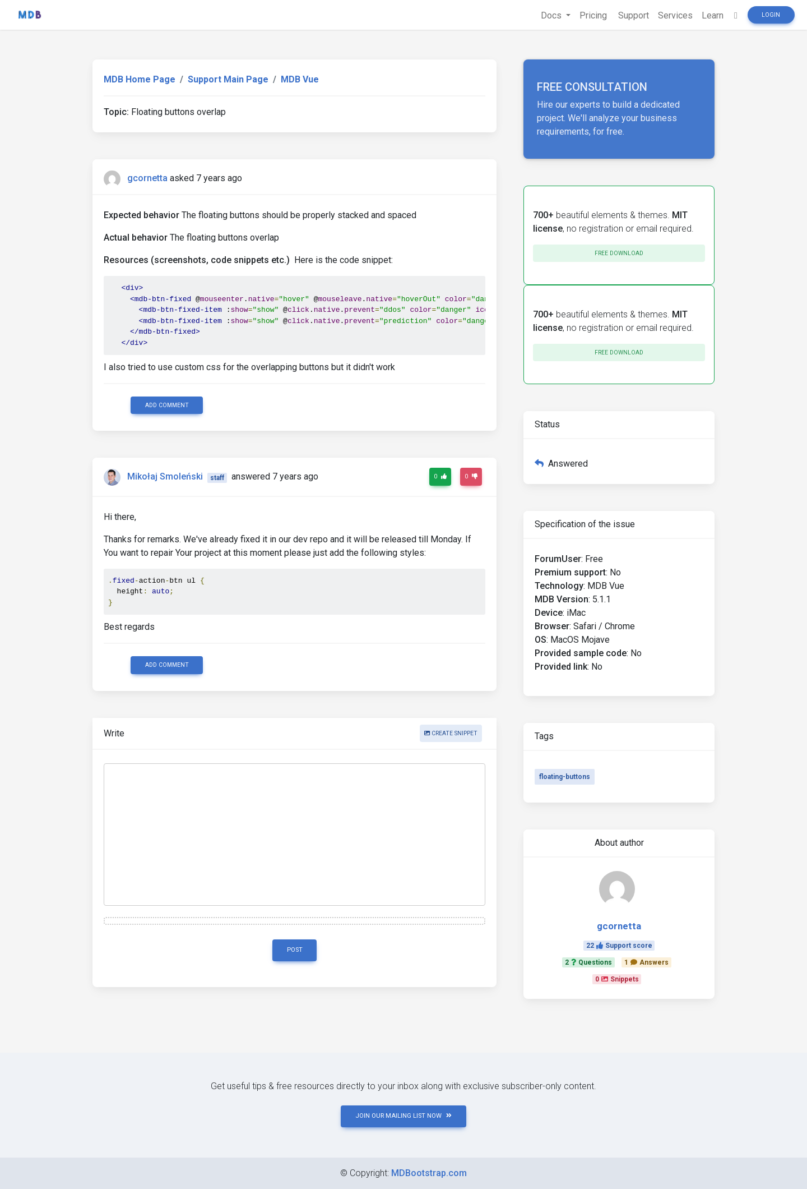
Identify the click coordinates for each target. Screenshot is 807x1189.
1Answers (646, 962)
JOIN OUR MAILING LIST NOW (403, 1115)
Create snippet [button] (450, 733)
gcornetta (147, 178)
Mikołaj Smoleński (165, 477)
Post (295, 949)
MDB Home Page (139, 79)
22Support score (619, 946)
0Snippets (617, 979)
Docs (552, 15)
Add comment (167, 405)
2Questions (588, 962)
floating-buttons (564, 777)
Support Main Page (228, 79)
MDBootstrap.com (429, 1173)
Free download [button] (619, 253)
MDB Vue (300, 79)
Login (771, 15)
